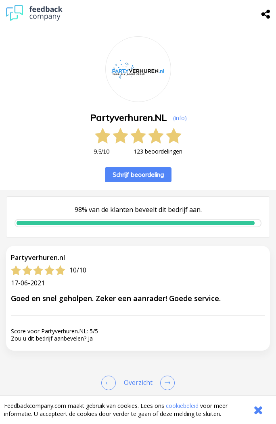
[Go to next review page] (166, 383)
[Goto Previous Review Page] (110, 383)
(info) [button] (180, 118)
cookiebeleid (182, 405)
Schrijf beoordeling (138, 175)
